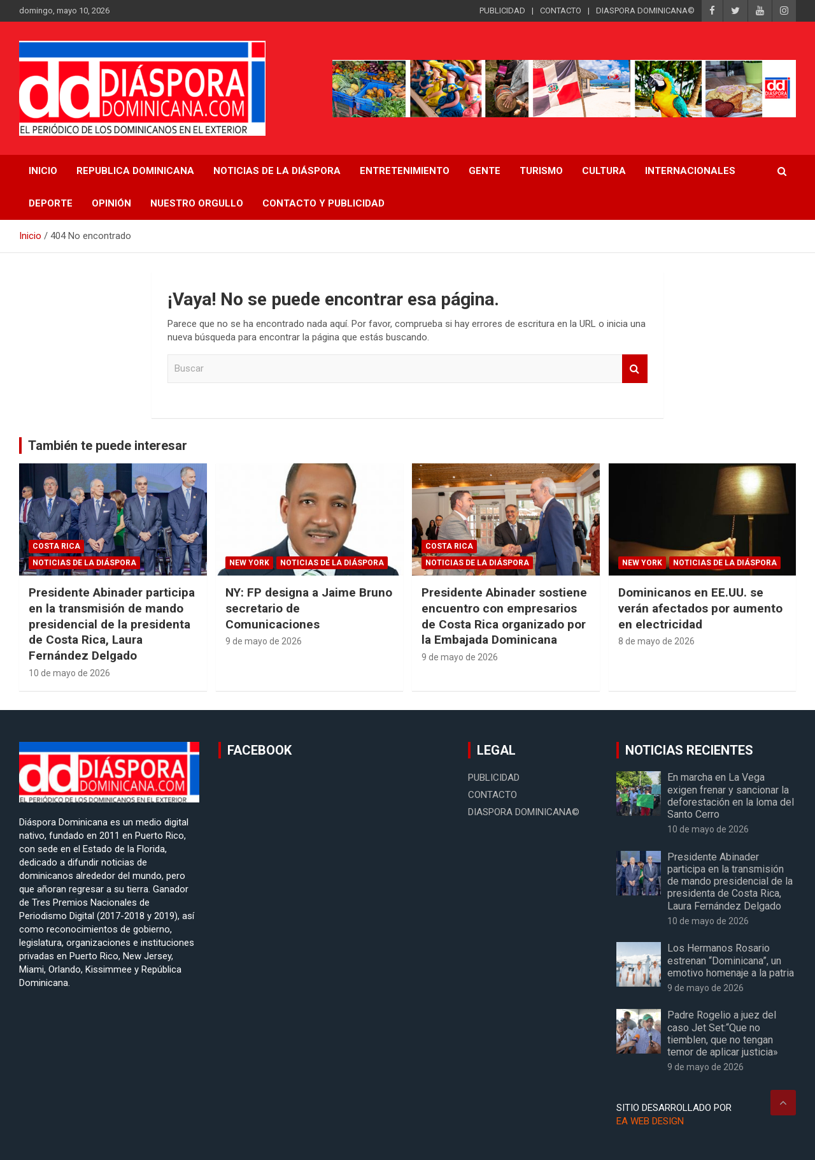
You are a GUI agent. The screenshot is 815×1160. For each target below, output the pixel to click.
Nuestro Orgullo (196, 203)
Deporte (51, 203)
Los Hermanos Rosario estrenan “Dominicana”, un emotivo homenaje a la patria (730, 960)
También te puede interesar (107, 445)
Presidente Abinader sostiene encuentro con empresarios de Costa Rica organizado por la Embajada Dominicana (504, 616)
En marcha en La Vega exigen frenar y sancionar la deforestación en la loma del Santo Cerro (730, 795)
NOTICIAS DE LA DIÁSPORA (277, 171)
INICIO (43, 171)
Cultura (604, 171)
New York (249, 562)
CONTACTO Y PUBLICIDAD (323, 203)
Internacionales (690, 171)
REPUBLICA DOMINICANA (135, 171)
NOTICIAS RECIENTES (689, 750)
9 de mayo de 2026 (263, 641)
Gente (484, 171)
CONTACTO (560, 10)
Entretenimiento (405, 171)
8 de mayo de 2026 (656, 641)
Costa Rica (56, 546)
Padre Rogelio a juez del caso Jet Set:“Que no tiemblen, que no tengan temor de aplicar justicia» (722, 1033)
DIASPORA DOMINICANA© (645, 10)
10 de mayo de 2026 (69, 673)
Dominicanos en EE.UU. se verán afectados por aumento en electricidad (700, 608)
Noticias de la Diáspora (84, 562)
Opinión (111, 203)
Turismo (541, 171)
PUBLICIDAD (502, 10)
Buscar (635, 368)
